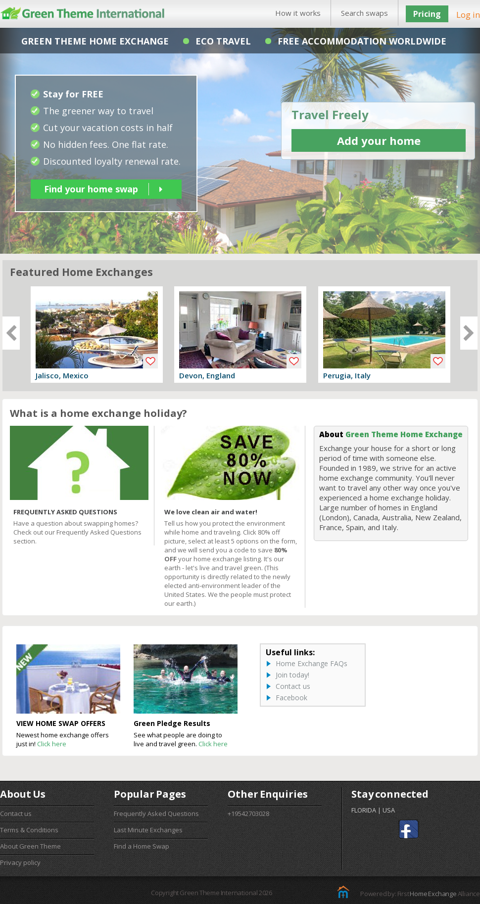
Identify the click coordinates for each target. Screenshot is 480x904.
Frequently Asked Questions (156, 813)
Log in (468, 14)
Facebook (291, 697)
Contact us (293, 686)
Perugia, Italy (347, 375)
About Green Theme (30, 846)
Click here (51, 743)
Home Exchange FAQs (311, 663)
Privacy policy (20, 862)
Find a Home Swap (141, 846)
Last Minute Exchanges (148, 829)
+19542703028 (248, 813)
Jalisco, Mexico (62, 375)
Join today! (292, 674)
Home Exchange (433, 893)
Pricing (427, 13)
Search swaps (364, 13)
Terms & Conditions (29, 829)
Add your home (379, 140)
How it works (298, 13)
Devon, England (207, 375)
